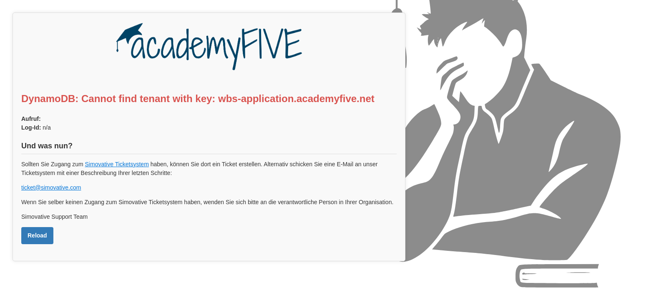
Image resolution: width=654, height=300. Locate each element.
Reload (37, 235)
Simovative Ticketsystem (117, 164)
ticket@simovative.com (51, 187)
